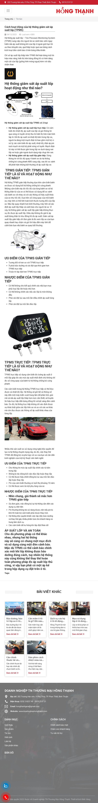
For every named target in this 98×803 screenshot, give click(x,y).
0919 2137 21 (66, 2)
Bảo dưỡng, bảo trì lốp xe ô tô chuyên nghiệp (14, 621)
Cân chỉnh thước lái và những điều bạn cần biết (14, 661)
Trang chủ (9, 19)
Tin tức (19, 19)
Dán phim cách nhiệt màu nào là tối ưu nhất (35, 660)
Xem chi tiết (12, 634)
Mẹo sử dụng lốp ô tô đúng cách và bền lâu (80, 621)
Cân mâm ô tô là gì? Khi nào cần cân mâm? (35, 621)
